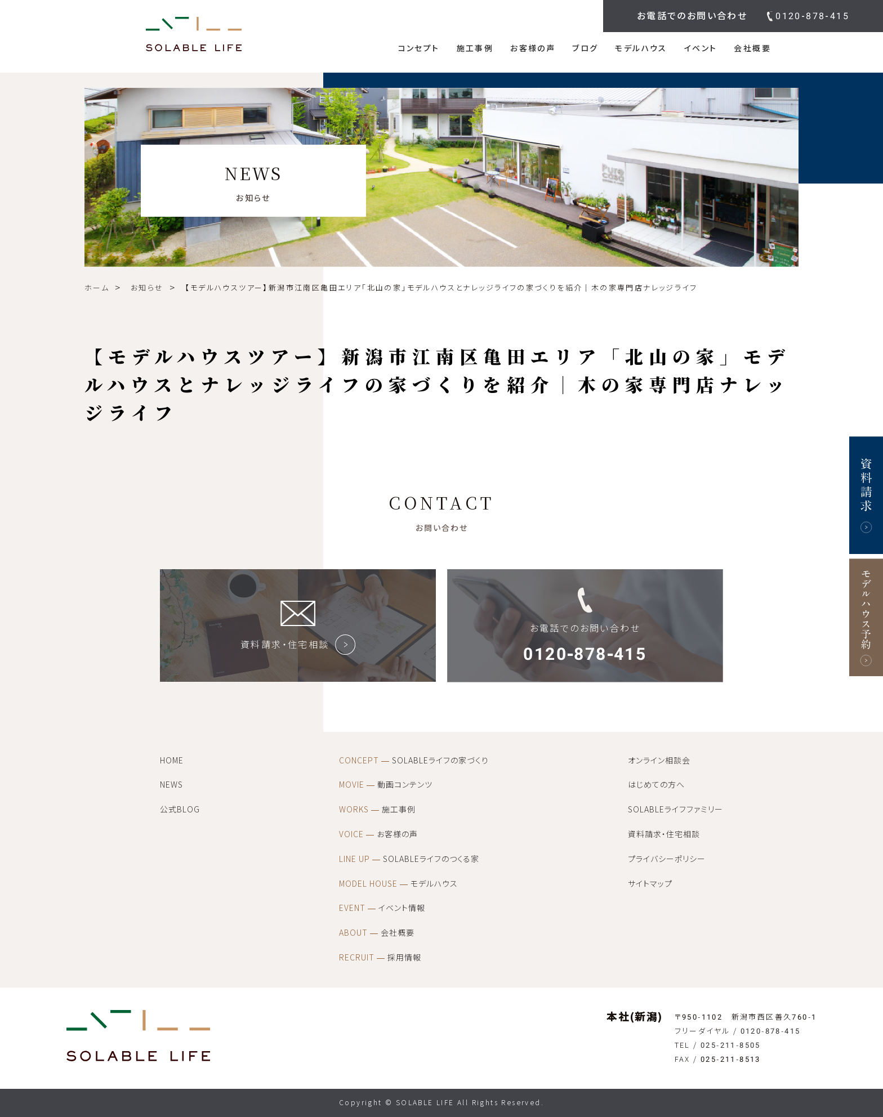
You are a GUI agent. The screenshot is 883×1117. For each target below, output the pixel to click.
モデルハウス (641, 48)
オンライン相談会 (659, 760)
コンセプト (419, 48)
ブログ (585, 48)
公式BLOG (180, 809)
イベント (700, 48)
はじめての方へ (656, 784)
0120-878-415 (812, 16)
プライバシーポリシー (667, 859)
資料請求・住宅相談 (664, 834)
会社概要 (752, 48)
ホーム (96, 288)
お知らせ (147, 288)
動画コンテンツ (385, 784)
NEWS (171, 784)
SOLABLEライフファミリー (675, 809)
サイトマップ (650, 883)
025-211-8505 (731, 1045)
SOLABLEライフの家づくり (414, 760)
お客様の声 (532, 48)
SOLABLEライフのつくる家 (409, 859)
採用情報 (380, 957)
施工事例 (475, 48)
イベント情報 (382, 908)
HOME (172, 760)
